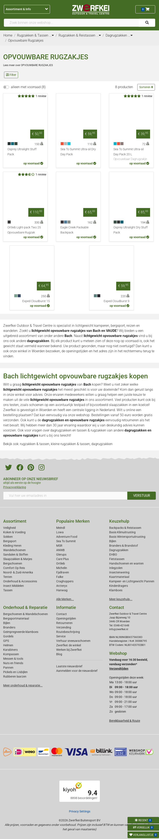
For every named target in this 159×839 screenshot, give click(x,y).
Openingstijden (66, 618)
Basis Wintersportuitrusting (127, 536)
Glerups (61, 554)
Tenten (7, 577)
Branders (9, 627)
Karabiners (10, 649)
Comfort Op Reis (14, 568)
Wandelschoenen (14, 550)
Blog (59, 654)
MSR (59, 545)
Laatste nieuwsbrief (69, 666)
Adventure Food (66, 536)
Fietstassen (117, 559)
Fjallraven (62, 572)
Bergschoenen (12, 563)
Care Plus (62, 559)
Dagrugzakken (118, 550)
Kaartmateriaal (119, 577)
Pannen (8, 667)
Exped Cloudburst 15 (36, 301)
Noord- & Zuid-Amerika (18, 572)
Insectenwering (119, 572)
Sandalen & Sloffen (15, 554)
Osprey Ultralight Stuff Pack (22, 151)
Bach (87, 384)
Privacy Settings (79, 811)
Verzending (63, 627)
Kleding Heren (12, 545)
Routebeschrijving (68, 632)
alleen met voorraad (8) (28, 87)
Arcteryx (61, 585)
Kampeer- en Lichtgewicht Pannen (131, 581)
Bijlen (112, 541)
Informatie (66, 607)
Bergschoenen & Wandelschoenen (25, 614)
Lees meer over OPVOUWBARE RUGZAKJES (28, 65)
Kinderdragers (118, 585)
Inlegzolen (116, 568)
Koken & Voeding (14, 532)
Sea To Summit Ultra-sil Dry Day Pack (78, 151)
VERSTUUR (141, 496)
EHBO (113, 554)
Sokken (8, 536)
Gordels (8, 636)
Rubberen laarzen (14, 676)
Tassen (8, 590)
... (51, 35)
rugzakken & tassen (34, 444)
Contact (61, 614)
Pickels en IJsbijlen (15, 672)
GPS (6, 640)
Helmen (8, 645)
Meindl (60, 527)
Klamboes (115, 590)
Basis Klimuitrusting (122, 532)
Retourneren (64, 623)
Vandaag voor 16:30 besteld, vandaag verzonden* (128, 664)
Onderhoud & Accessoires (20, 581)
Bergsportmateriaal (16, 618)
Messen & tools (13, 658)
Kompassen (11, 654)
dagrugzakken (38, 341)
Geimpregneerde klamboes (20, 632)
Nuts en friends (13, 663)
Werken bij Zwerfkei (69, 649)
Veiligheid (9, 527)
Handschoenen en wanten (126, 563)
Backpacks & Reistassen (125, 527)
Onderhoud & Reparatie (25, 607)
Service (61, 636)
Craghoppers (64, 581)
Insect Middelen (13, 585)
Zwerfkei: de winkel (68, 645)
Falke (59, 577)
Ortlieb (60, 563)
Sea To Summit (66, 541)
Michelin (61, 568)
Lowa (60, 532)
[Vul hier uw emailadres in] (65, 496)
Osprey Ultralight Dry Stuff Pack (130, 230)
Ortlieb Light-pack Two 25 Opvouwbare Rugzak (24, 230)
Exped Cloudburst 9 (116, 301)
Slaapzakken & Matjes (17, 559)
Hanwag (61, 590)
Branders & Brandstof (123, 545)
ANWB (60, 550)
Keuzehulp (119, 521)
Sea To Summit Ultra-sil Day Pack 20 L (131, 154)
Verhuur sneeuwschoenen (73, 640)
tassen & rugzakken (91, 430)
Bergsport (9, 541)
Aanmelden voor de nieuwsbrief (76, 670)
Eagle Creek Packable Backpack (74, 230)
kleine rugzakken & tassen (70, 444)
